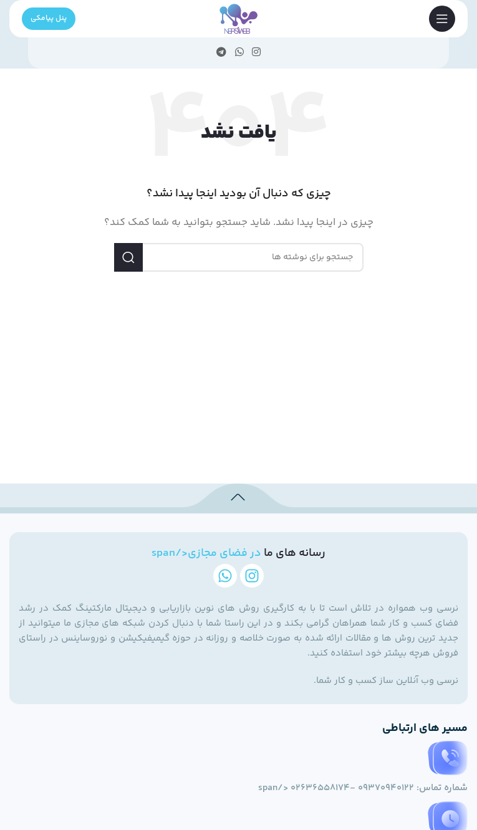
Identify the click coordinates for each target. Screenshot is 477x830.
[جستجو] (239, 257)
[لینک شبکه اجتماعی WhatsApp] (239, 52)
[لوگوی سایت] (238, 18)
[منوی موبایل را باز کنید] (442, 18)
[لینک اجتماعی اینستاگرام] (256, 52)
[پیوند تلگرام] (222, 52)
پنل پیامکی (49, 18)
